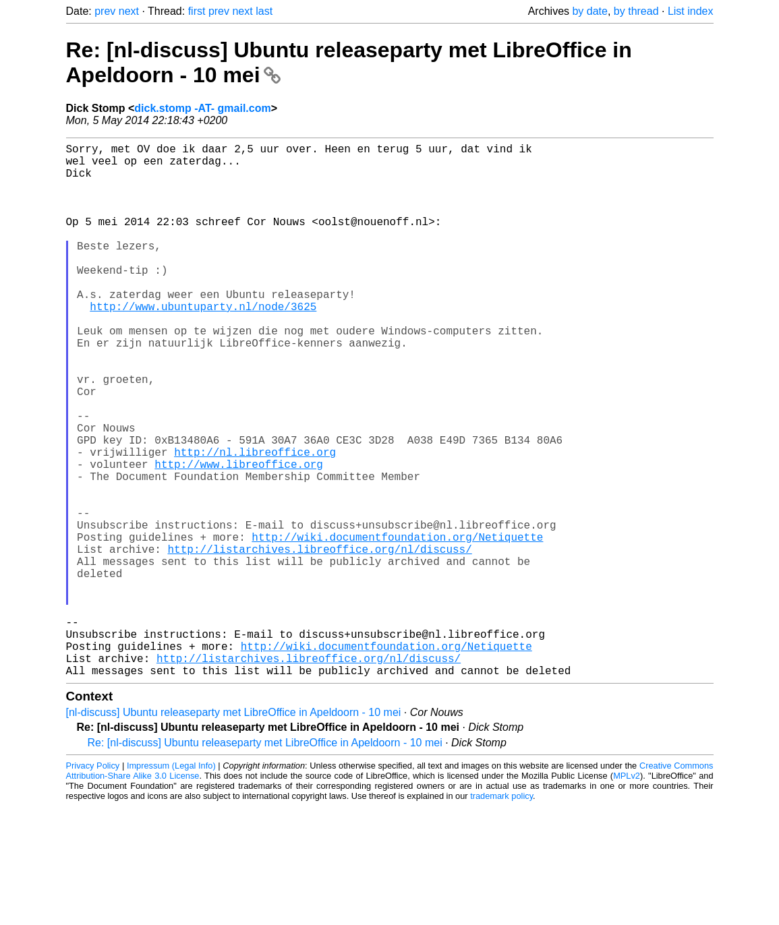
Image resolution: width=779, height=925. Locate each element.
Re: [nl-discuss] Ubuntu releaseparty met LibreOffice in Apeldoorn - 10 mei (265, 861)
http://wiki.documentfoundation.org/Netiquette (397, 625)
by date (589, 11)
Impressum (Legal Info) (171, 884)
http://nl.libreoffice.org (255, 521)
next (129, 11)
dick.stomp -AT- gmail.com (202, 108)
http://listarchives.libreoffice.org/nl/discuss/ (320, 640)
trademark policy (501, 914)
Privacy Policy (93, 884)
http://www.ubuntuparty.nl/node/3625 (203, 343)
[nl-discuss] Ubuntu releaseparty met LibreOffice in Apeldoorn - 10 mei (233, 831)
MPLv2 (626, 894)
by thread (636, 11)
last (264, 11)
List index (691, 11)
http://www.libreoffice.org (238, 536)
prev (104, 11)
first (197, 11)
